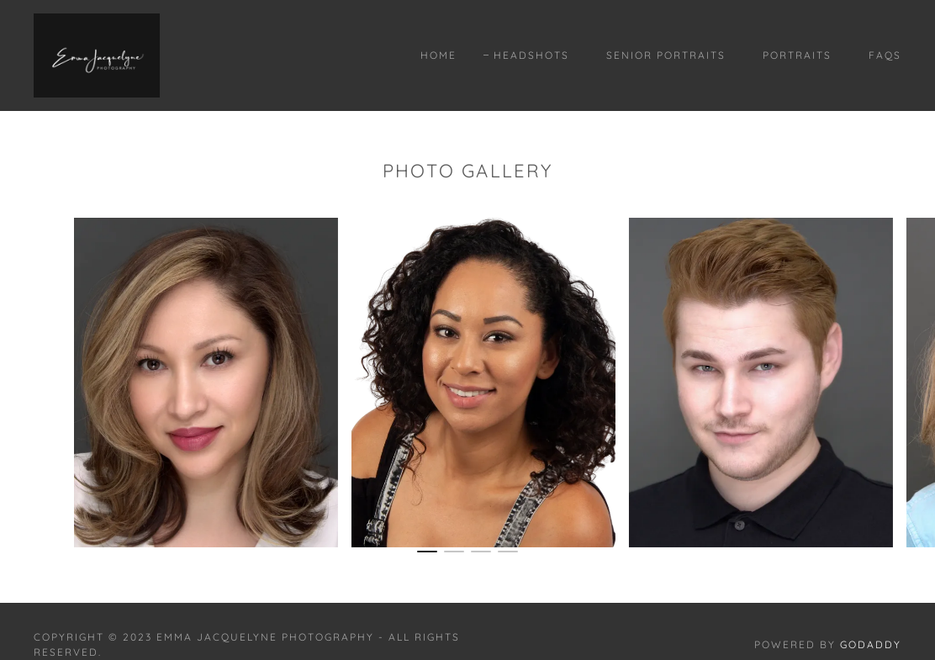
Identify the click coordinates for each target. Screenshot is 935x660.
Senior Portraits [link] (666, 55)
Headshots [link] (531, 55)
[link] (97, 53)
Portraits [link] (797, 55)
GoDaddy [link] (870, 644)
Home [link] (438, 55)
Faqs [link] (885, 55)
